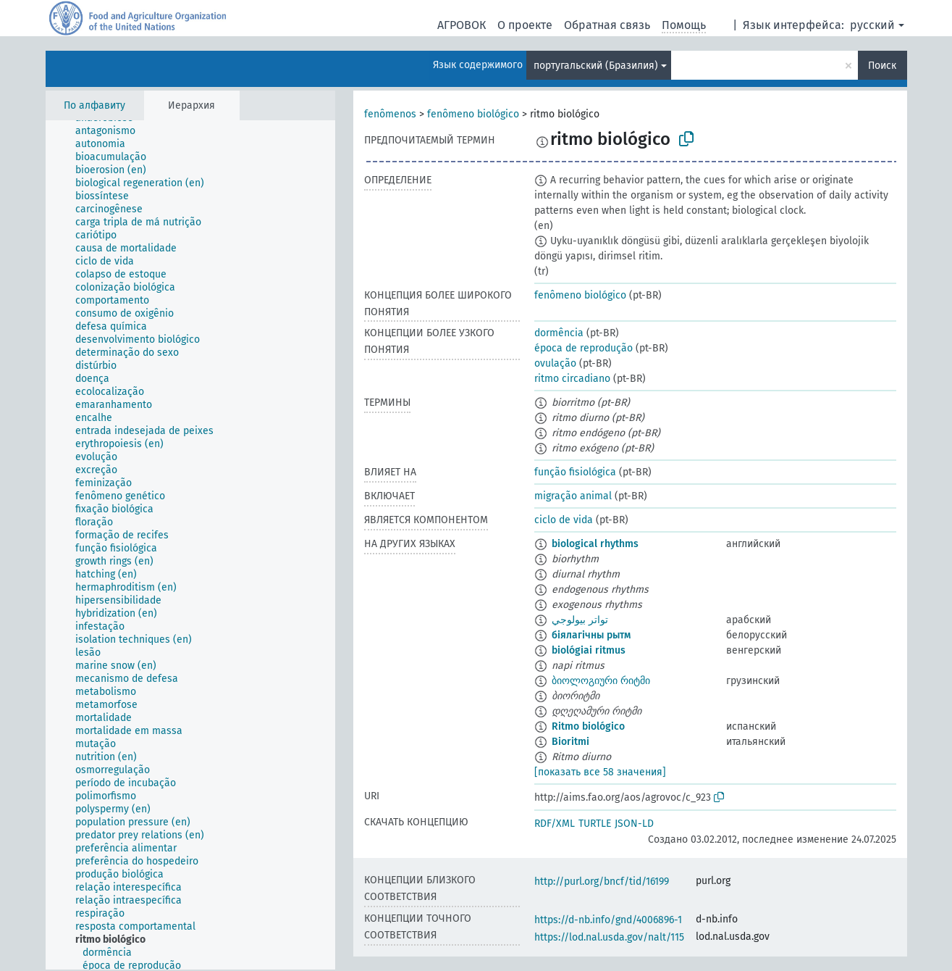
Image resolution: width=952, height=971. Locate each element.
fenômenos (390, 114)
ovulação (555, 363)
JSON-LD (634, 823)
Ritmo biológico (588, 726)
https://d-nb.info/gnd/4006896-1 (608, 920)
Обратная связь (607, 25)
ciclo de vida (563, 520)
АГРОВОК (461, 25)
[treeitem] (111, 131)
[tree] (190, 545)
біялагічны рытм (591, 635)
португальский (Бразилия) (596, 65)
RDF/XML (554, 823)
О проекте (524, 25)
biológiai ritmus (588, 650)
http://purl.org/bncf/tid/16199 (601, 881)
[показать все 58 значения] (600, 772)
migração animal (573, 496)
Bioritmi (570, 741)
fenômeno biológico (473, 114)
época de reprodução (583, 348)
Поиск (882, 65)
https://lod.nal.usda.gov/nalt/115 (609, 937)
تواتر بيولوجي (580, 620)
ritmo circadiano (572, 378)
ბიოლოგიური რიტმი (601, 681)
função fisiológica (575, 472)
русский (872, 25)
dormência (559, 333)
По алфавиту (94, 105)
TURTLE (594, 823)
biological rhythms (595, 544)
